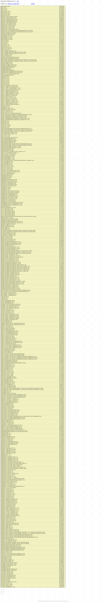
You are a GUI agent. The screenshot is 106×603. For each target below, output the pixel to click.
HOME (33, 3)
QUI (18, 1)
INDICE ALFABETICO (13, 3)
